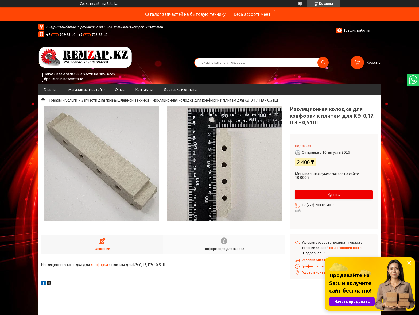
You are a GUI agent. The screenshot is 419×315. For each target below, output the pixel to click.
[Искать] (323, 62)
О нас (120, 89)
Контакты (144, 89)
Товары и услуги (63, 100)
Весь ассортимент (252, 14)
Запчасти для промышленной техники (115, 100)
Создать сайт (90, 3)
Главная (50, 89)
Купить (334, 195)
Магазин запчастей (85, 89)
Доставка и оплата (180, 89)
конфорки (99, 265)
